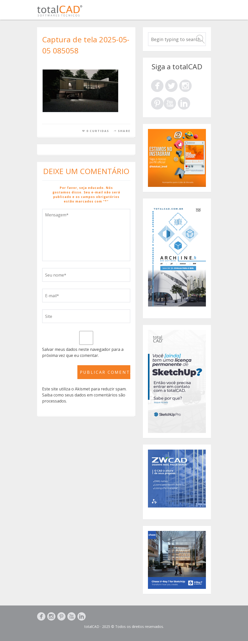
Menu (205, 12)
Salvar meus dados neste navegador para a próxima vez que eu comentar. (82, 352)
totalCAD (91, 626)
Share (124, 131)
